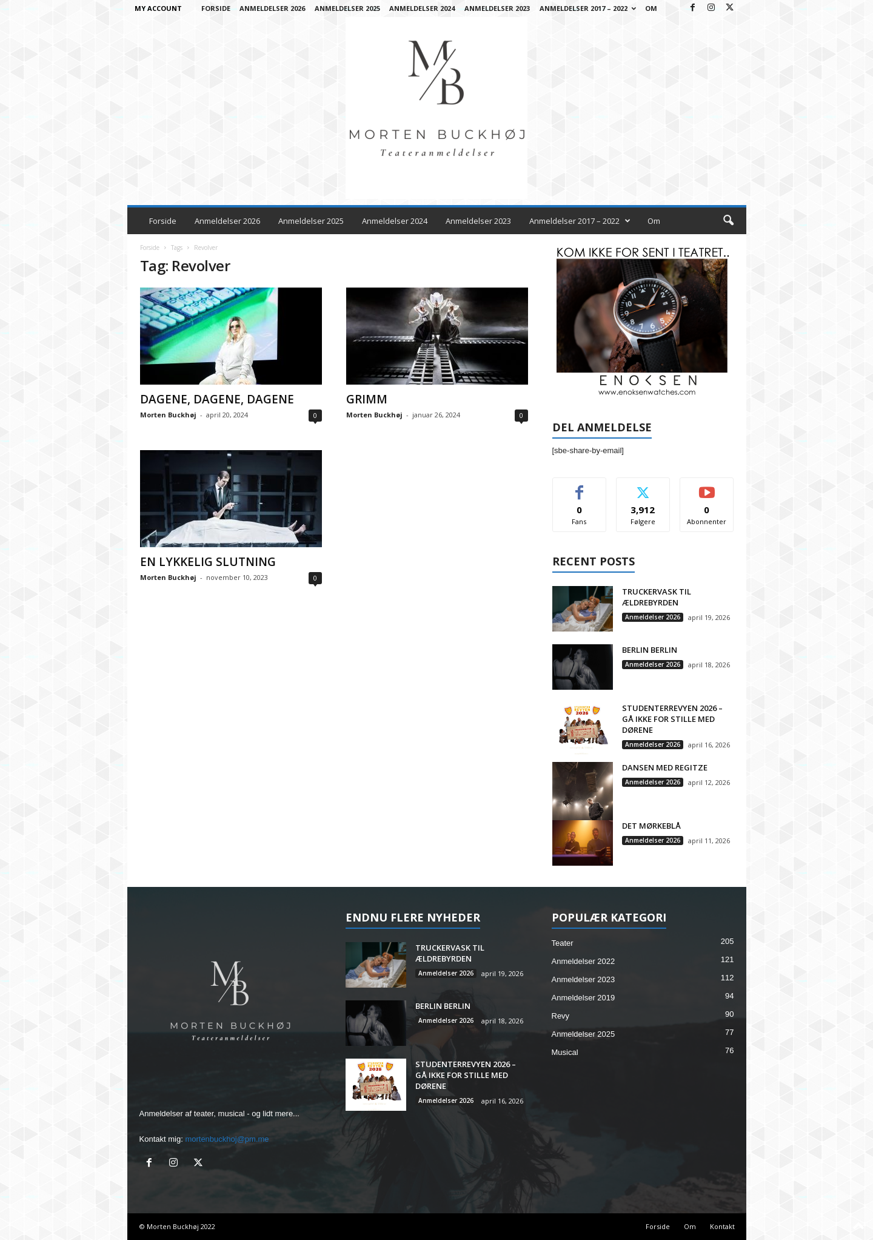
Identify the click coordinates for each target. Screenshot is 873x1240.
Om (651, 8)
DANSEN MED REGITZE (664, 767)
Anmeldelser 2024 (422, 8)
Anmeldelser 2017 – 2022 (588, 8)
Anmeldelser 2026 (272, 8)
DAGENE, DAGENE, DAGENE (217, 399)
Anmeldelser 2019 (583, 997)
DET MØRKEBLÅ (651, 825)
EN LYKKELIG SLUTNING (208, 562)
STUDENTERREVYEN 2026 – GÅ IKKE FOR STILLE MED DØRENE (672, 719)
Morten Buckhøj (168, 414)
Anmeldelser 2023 (497, 8)
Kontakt (722, 1226)
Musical (565, 1052)
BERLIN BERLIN (649, 649)
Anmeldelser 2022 (583, 961)
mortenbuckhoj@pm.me (227, 1139)
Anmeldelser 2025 (347, 8)
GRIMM (366, 399)
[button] (728, 220)
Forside (215, 8)
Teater (563, 943)
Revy (561, 1015)
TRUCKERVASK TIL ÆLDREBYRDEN (656, 597)
